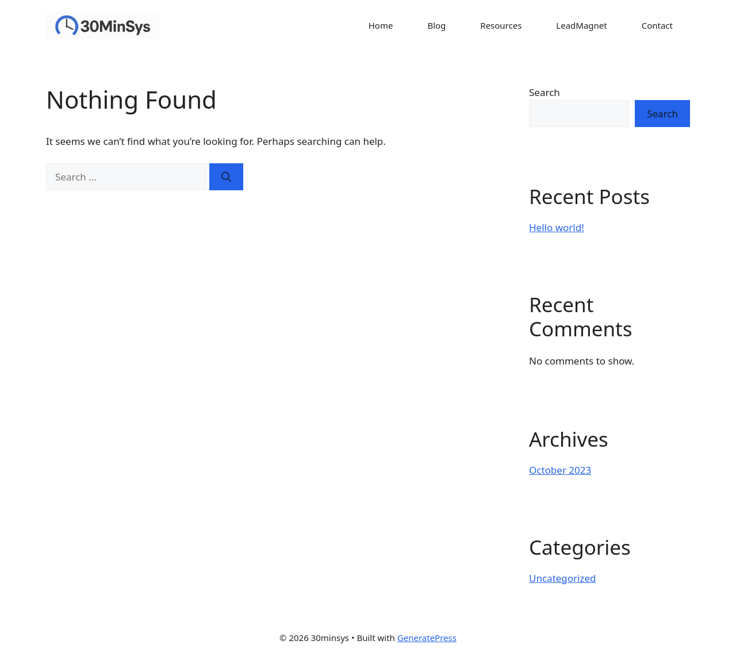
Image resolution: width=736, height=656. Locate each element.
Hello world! (556, 227)
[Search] (226, 177)
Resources (501, 25)
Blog (436, 25)
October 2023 (560, 470)
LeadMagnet (581, 25)
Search (544, 92)
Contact (657, 25)
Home (381, 25)
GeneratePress (427, 637)
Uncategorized (562, 578)
